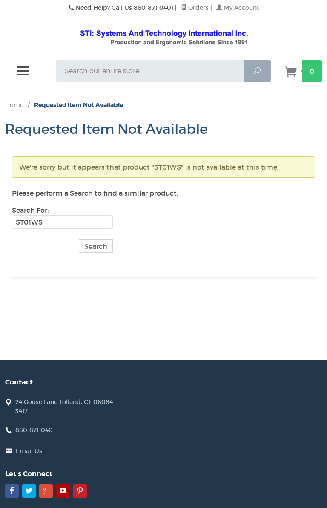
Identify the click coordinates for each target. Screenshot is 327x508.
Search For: (30, 210)
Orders (195, 8)
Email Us (29, 451)
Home (14, 104)
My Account (237, 8)
